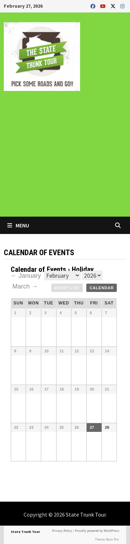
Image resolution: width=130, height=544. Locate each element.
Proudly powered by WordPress (97, 530)
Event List (67, 288)
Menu (18, 225)
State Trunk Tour (86, 514)
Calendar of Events (38, 269)
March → (25, 286)
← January (27, 275)
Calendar (101, 288)
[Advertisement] (65, 158)
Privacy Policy (62, 530)
